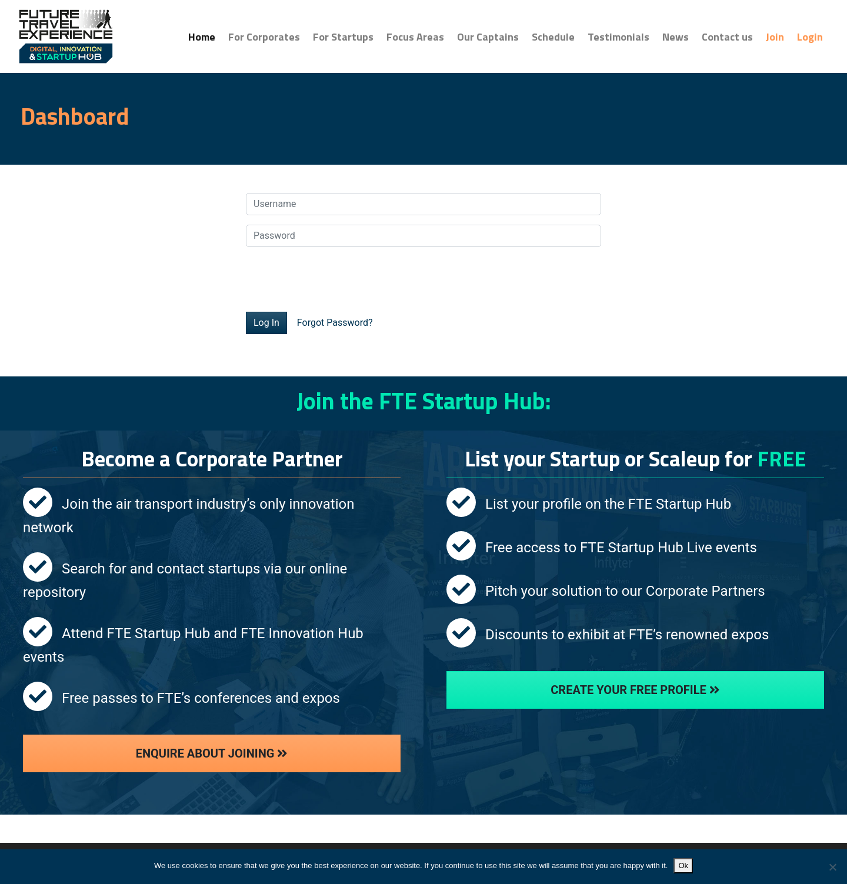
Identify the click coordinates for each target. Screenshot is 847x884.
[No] (832, 867)
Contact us (727, 37)
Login (810, 37)
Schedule (553, 37)
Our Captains (488, 37)
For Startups (343, 37)
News (675, 37)
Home (205, 36)
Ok (683, 865)
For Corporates (264, 37)
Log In (266, 322)
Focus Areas (415, 37)
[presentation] (335, 279)
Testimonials (618, 37)
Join (775, 37)
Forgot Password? (335, 322)
